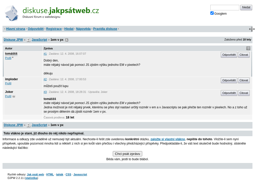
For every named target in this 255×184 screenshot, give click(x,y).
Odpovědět (36, 29)
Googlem (218, 13)
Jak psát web (35, 174)
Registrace (54, 29)
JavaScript (39, 40)
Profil (8, 57)
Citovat (244, 54)
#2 (45, 79)
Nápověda (83, 29)
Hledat (69, 29)
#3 (45, 91)
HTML (50, 174)
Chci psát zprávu (127, 154)
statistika (31, 177)
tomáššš (11, 53)
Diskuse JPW (13, 40)
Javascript (80, 174)
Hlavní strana (15, 29)
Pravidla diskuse (105, 29)
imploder (11, 79)
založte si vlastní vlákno (168, 139)
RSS (66, 40)
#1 (45, 53)
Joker (9, 92)
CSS (68, 174)
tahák (59, 174)
